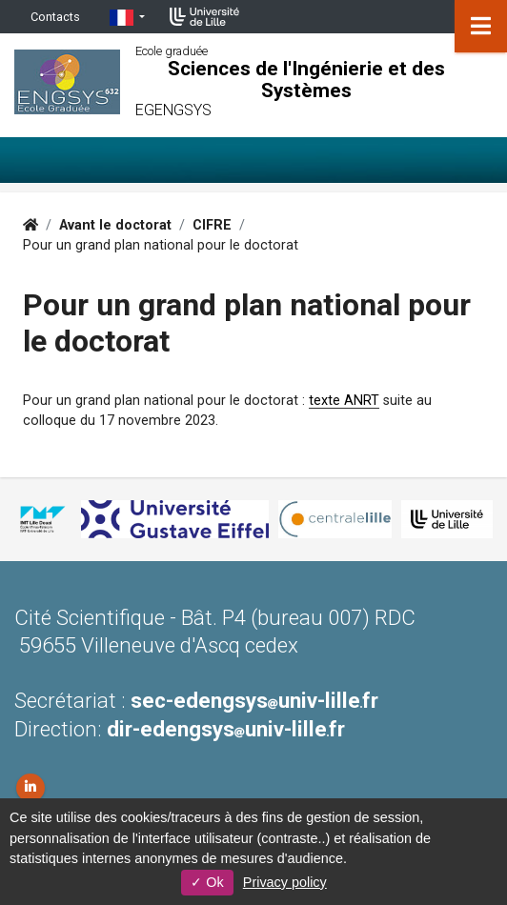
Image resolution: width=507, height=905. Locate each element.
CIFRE (212, 225)
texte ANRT (344, 400)
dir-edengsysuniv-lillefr (226, 728)
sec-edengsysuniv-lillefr (254, 700)
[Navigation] (481, 26)
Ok (207, 882)
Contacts (55, 17)
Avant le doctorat (115, 225)
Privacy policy (285, 882)
